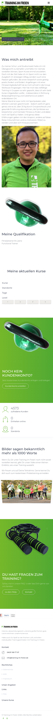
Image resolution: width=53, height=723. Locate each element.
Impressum (7, 679)
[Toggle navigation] (48, 3)
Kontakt (28, 592)
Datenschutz (7, 669)
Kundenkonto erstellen (15, 386)
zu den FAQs (11, 592)
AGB (4, 674)
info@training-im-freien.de (17, 658)
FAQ (4, 694)
